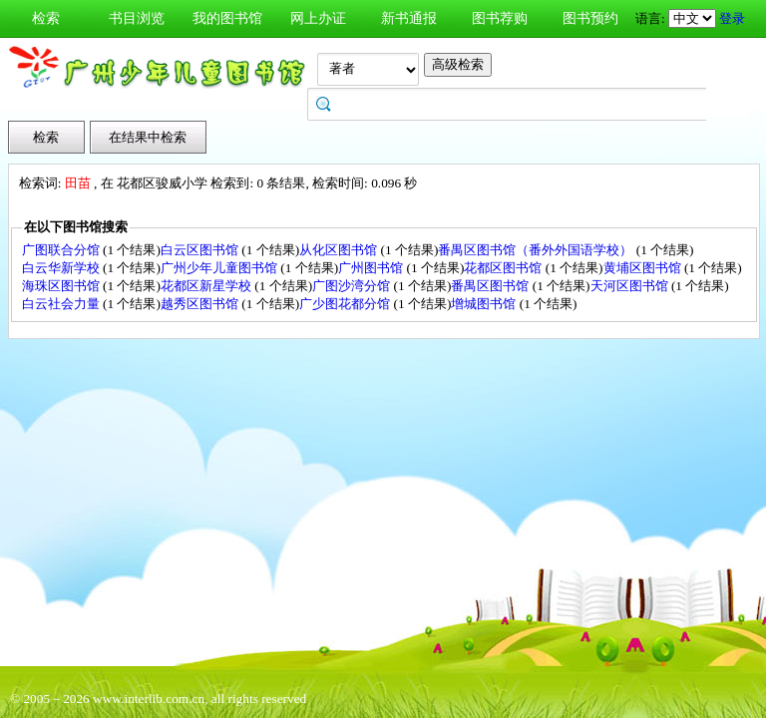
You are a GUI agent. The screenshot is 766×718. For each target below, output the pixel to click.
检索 (46, 18)
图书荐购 (500, 18)
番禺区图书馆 (491, 285)
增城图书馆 (485, 303)
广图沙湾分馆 (352, 285)
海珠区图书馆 (62, 285)
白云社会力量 (62, 303)
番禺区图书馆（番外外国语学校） (536, 249)
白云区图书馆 (201, 249)
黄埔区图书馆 (643, 267)
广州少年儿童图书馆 (220, 267)
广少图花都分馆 (346, 303)
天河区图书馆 (630, 285)
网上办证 (318, 18)
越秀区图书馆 (201, 303)
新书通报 (409, 18)
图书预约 (590, 18)
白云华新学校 (62, 267)
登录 (732, 18)
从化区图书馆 (339, 249)
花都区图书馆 (504, 267)
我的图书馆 (227, 18)
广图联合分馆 (62, 249)
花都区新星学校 (207, 285)
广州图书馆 (372, 267)
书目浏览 (137, 18)
